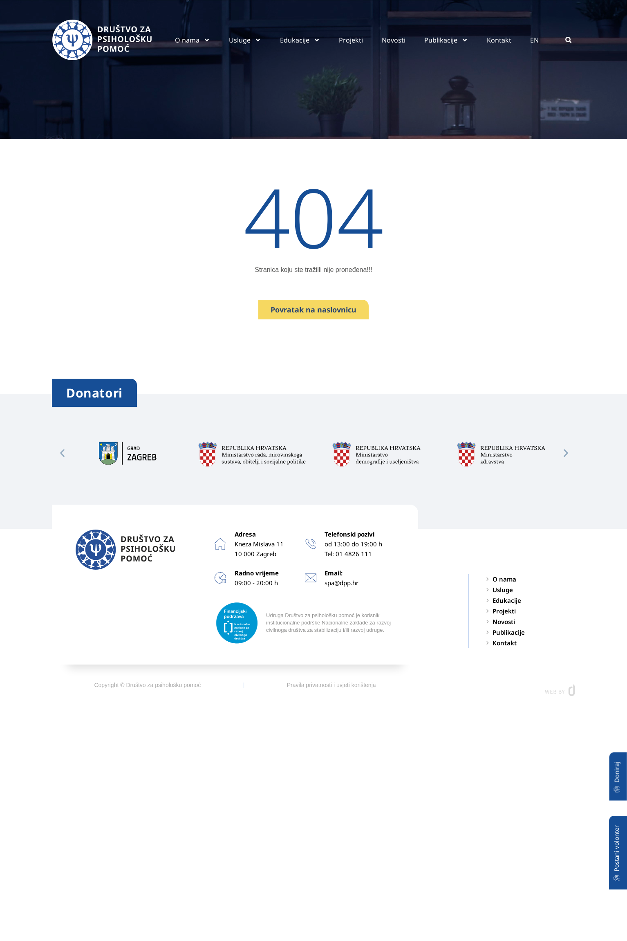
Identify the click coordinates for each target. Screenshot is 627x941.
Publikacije (446, 40)
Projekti (351, 40)
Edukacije (300, 40)
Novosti (393, 40)
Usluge (245, 40)
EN (534, 40)
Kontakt (499, 40)
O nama (192, 40)
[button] (568, 40)
